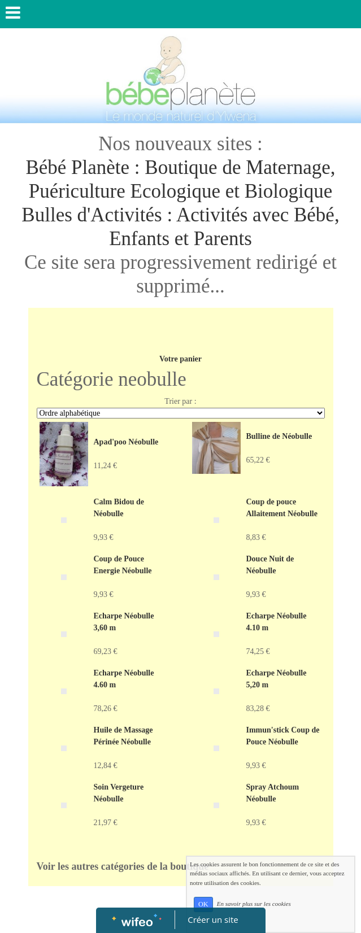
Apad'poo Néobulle (126, 442)
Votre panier (180, 359)
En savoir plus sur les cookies (254, 903)
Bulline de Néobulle (279, 436)
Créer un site (213, 919)
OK (203, 904)
